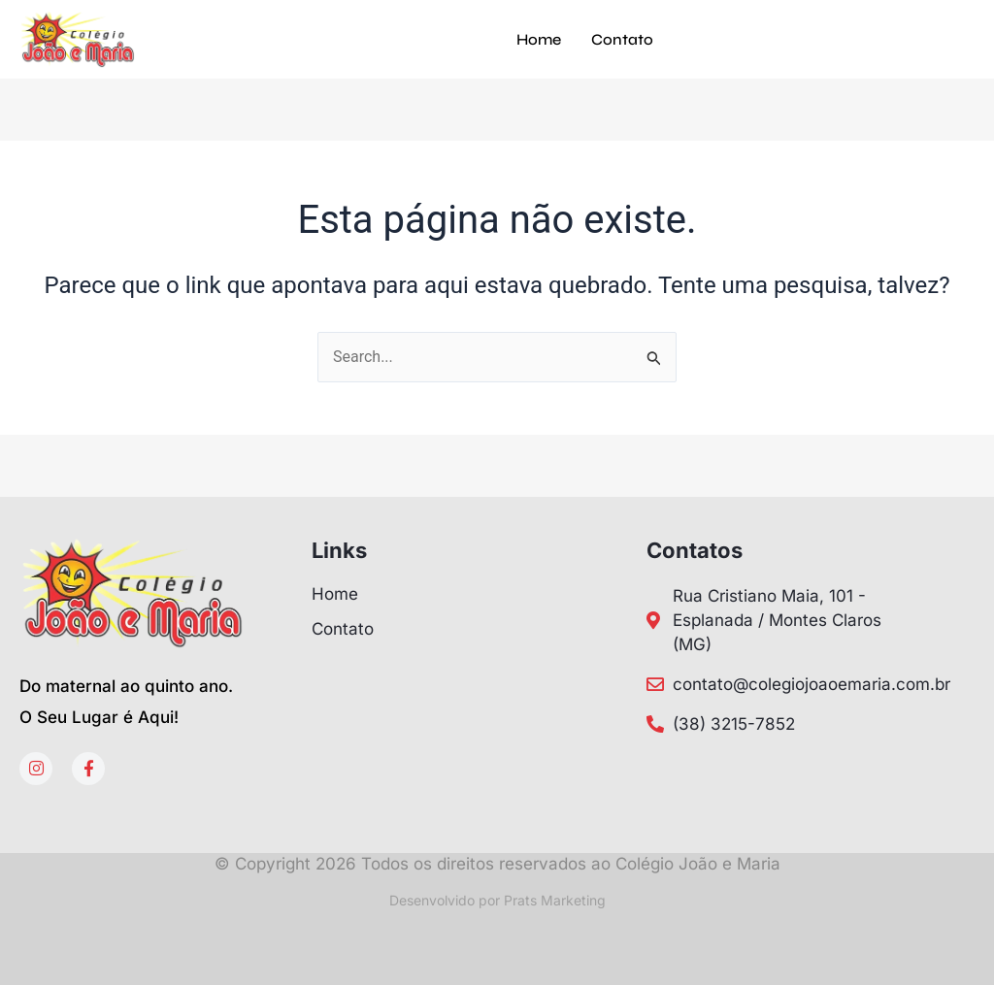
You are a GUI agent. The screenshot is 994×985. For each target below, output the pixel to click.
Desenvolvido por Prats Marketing (497, 900)
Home (538, 39)
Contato (622, 39)
